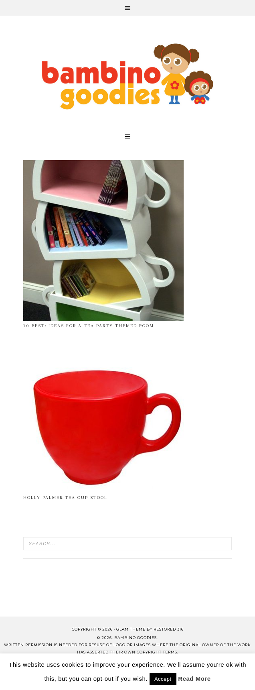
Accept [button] (163, 679)
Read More (194, 678)
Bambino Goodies (127, 76)
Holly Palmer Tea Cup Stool (65, 497)
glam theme (131, 629)
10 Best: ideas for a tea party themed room (88, 325)
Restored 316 (169, 629)
